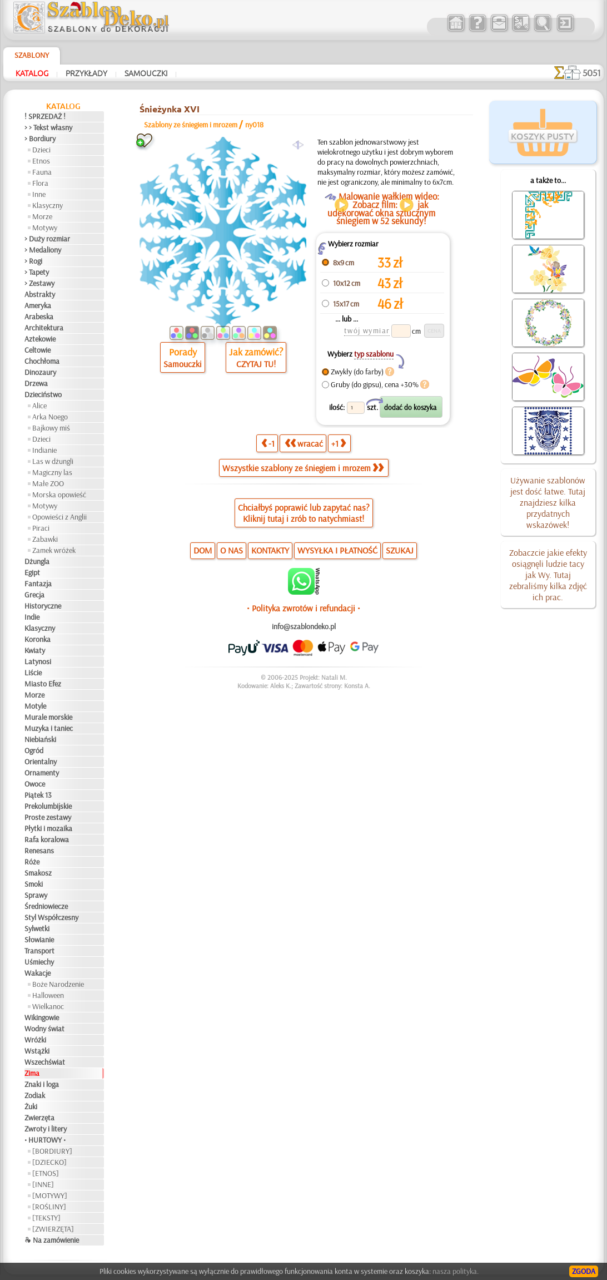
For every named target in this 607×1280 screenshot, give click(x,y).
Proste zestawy (47, 817)
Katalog (32, 72)
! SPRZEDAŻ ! (45, 116)
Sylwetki (36, 928)
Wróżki (35, 1040)
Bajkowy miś (51, 428)
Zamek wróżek (54, 550)
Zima (31, 1073)
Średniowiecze (46, 906)
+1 (338, 443)
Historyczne (42, 606)
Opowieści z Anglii (59, 517)
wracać (304, 443)
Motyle (35, 706)
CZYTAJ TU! (256, 363)
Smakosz (38, 873)
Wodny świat (44, 1029)
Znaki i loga (41, 1084)
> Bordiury (40, 139)
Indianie (44, 450)
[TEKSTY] (46, 1218)
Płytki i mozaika (48, 828)
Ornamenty (41, 773)
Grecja (34, 595)
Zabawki (45, 539)
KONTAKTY (270, 550)
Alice (39, 406)
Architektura (43, 328)
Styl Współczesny (51, 917)
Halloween (48, 995)
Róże (31, 862)
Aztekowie (40, 339)
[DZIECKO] (49, 1162)
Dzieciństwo (43, 394)
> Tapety (36, 272)
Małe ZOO (48, 483)
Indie (31, 617)
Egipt (32, 572)
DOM (202, 550)
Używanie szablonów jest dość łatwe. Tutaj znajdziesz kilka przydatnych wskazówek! (547, 502)
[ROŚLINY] (49, 1207)
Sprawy (35, 895)
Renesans (39, 851)
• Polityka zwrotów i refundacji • (303, 608)
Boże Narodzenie (58, 984)
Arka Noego (50, 417)
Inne (39, 194)
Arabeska (38, 317)
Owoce (34, 784)
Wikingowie (41, 1017)
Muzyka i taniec (48, 728)
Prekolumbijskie (48, 806)
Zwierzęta (39, 1118)
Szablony (31, 55)
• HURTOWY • (45, 1140)
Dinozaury (40, 372)
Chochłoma (41, 361)
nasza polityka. (455, 1271)
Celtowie (37, 350)
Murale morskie (48, 717)
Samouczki (146, 72)
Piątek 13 (38, 795)
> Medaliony (42, 250)
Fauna (42, 172)
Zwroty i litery (45, 1129)
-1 (268, 443)
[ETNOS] (45, 1173)
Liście (33, 673)
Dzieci (41, 150)
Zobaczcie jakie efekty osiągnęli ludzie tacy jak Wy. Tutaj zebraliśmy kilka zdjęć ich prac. (548, 574)
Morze (42, 216)
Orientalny (40, 762)
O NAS (231, 550)
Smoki (33, 884)
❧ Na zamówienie (51, 1240)
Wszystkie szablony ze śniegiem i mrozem (303, 467)
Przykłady (86, 72)
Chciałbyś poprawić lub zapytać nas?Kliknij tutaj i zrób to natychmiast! (304, 513)
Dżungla (36, 561)
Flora (40, 183)
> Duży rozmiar (47, 239)
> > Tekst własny (48, 127)
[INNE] (43, 1184)
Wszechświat (44, 1062)
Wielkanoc (48, 1006)
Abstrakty (39, 294)
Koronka (37, 639)
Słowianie (39, 940)
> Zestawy (39, 283)
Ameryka (37, 305)
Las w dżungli (52, 461)
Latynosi (37, 661)
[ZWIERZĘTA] (53, 1229)
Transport (39, 951)
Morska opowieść (59, 495)
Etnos (41, 161)
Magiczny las (52, 472)
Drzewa (36, 383)
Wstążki (36, 1051)
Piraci (40, 528)
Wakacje (37, 973)
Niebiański (40, 739)
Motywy (44, 228)
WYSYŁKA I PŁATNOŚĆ (337, 550)
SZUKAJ (400, 550)
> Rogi (33, 261)
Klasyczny (47, 205)
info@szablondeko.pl (304, 626)
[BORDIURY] (52, 1151)
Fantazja (38, 584)
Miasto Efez (42, 684)
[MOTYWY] (49, 1195)
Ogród (33, 750)
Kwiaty (34, 650)
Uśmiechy (39, 962)
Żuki (30, 1106)
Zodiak (34, 1095)
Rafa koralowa (46, 839)
